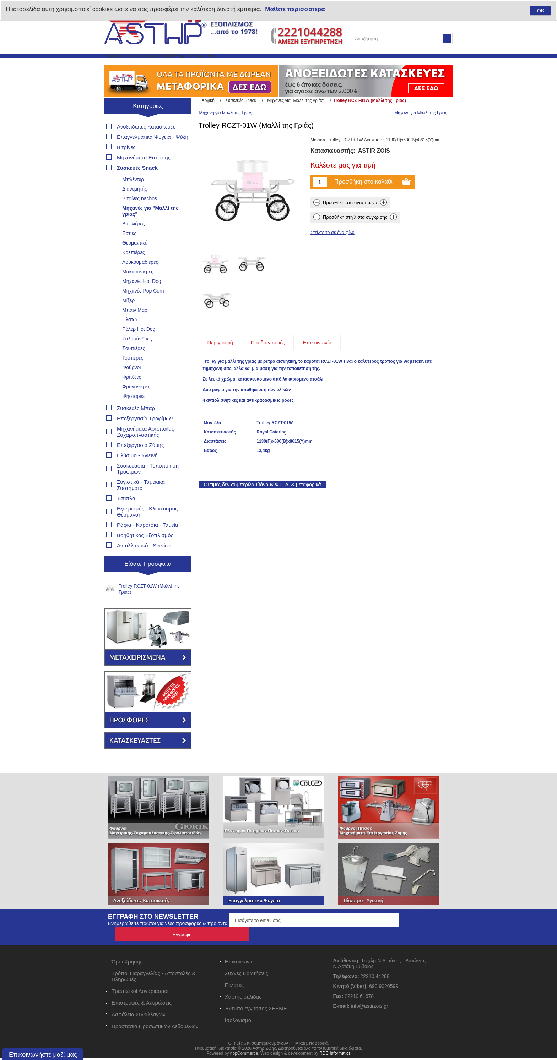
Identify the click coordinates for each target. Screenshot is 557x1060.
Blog (222, 64)
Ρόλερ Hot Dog (138, 345)
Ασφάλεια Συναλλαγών (139, 1017)
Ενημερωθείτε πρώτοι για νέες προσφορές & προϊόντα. (168, 940)
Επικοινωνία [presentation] (317, 329)
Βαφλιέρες (133, 240)
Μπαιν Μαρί (135, 326)
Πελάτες (234, 987)
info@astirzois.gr (369, 1008)
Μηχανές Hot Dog (141, 297)
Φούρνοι (131, 384)
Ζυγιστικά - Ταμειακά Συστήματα (141, 501)
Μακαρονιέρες (137, 288)
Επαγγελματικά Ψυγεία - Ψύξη (152, 153)
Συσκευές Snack (137, 184)
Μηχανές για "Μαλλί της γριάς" (150, 227)
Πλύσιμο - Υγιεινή (137, 472)
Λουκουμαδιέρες (140, 278)
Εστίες (129, 249)
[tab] (220, 329)
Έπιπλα (126, 515)
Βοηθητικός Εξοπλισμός (145, 551)
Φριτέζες (131, 393)
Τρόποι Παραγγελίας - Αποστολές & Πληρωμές (154, 979)
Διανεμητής (134, 205)
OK (540, 10)
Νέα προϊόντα (189, 64)
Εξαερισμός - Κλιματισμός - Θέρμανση (149, 528)
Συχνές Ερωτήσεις (246, 976)
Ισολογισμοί (239, 1023)
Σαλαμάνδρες (137, 355)
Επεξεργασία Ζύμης (140, 461)
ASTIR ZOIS (374, 174)
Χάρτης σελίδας (243, 999)
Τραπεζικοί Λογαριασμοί (140, 993)
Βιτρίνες (126, 163)
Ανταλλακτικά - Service (144, 562)
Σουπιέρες (133, 364)
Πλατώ (129, 336)
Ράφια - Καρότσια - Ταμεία (147, 541)
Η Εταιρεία (252, 64)
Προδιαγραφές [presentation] (268, 329)
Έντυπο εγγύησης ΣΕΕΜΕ (256, 1011)
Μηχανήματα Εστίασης (144, 174)
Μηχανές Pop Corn (143, 307)
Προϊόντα (149, 64)
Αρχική (118, 64)
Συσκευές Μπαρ (136, 424)
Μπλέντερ (133, 195)
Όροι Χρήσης (127, 964)
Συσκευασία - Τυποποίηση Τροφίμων (148, 485)
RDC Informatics (335, 1055)
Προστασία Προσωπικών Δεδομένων (155, 1029)
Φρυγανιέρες (136, 403)
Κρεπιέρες (133, 269)
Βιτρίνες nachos (139, 215)
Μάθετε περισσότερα (295, 9)
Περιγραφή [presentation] (220, 329)
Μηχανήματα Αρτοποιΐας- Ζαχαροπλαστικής (146, 448)
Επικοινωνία (291, 64)
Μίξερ (128, 316)
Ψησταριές (134, 412)
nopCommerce (244, 1055)
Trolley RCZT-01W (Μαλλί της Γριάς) (149, 605)
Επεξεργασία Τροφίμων (145, 435)
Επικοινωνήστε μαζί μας (43, 1054)
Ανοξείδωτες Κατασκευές (146, 143)
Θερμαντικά (135, 259)
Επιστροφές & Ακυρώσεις (142, 1005)
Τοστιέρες (132, 374)
